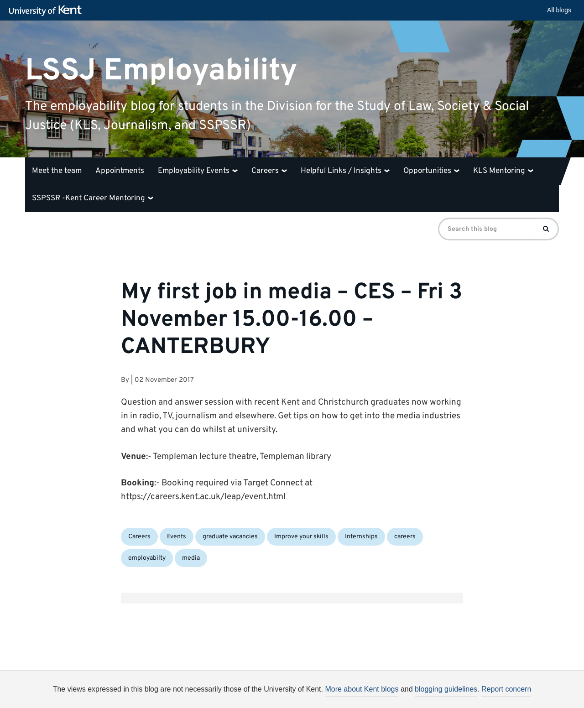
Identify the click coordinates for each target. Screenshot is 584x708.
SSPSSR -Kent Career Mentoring (92, 198)
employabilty (147, 558)
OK (441, 692)
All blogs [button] (559, 10)
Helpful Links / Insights (345, 171)
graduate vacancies (230, 537)
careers (405, 537)
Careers (269, 171)
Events (176, 537)
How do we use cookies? (352, 691)
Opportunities (431, 171)
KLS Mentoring (503, 171)
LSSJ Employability (161, 70)
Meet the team (57, 171)
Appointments (119, 171)
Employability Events (198, 171)
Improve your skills (301, 537)
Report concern (506, 689)
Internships (361, 537)
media (191, 558)
